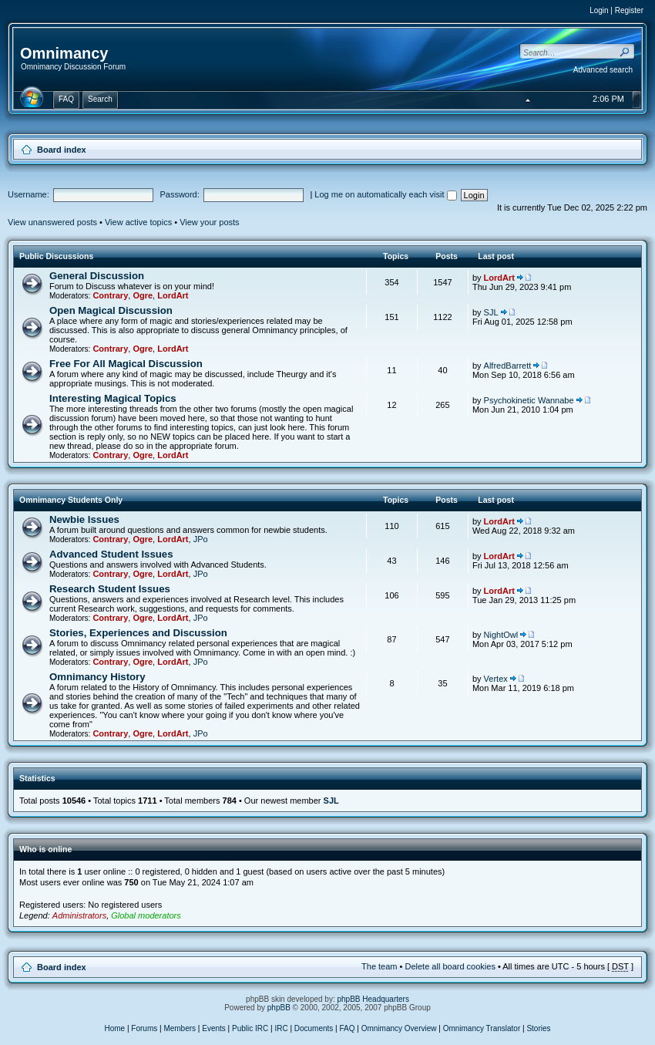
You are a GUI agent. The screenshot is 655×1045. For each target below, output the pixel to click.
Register (629, 10)
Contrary (110, 295)
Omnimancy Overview (399, 1028)
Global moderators (146, 915)
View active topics (138, 222)
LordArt (172, 295)
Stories (538, 1028)
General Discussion (96, 275)
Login (599, 10)
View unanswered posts (52, 222)
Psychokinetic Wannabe (529, 400)
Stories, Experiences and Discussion (138, 633)
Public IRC (250, 1028)
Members (179, 1028)
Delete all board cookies (450, 966)
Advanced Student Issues (111, 554)
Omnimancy (64, 53)
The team (379, 966)
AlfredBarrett (508, 365)
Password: (179, 194)
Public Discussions (56, 256)
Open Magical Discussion (111, 310)
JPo (200, 539)
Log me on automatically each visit (385, 194)
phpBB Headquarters (373, 999)
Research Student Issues (109, 589)
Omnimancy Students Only (71, 499)
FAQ (347, 1028)
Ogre (143, 295)
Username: (28, 194)
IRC (280, 1028)
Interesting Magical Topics (112, 398)
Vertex (496, 678)
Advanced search (603, 70)
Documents (314, 1028)
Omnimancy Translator (482, 1028)
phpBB (279, 1007)
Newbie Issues (84, 519)
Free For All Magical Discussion (126, 363)
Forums (144, 1028)
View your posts (209, 222)
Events (214, 1028)
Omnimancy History (97, 677)
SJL (491, 312)
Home (114, 1028)
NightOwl (501, 634)
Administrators (79, 915)
